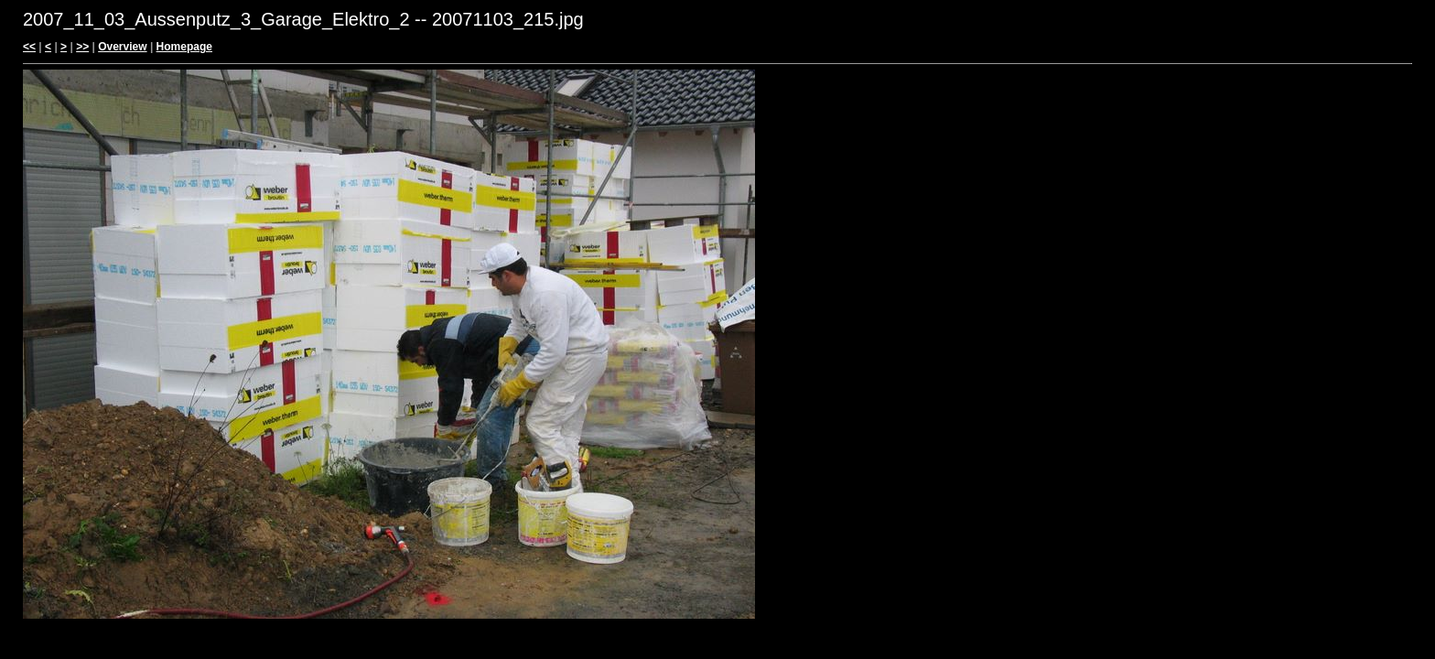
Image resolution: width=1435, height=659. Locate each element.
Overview (122, 46)
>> (82, 46)
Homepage (184, 46)
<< (29, 46)
